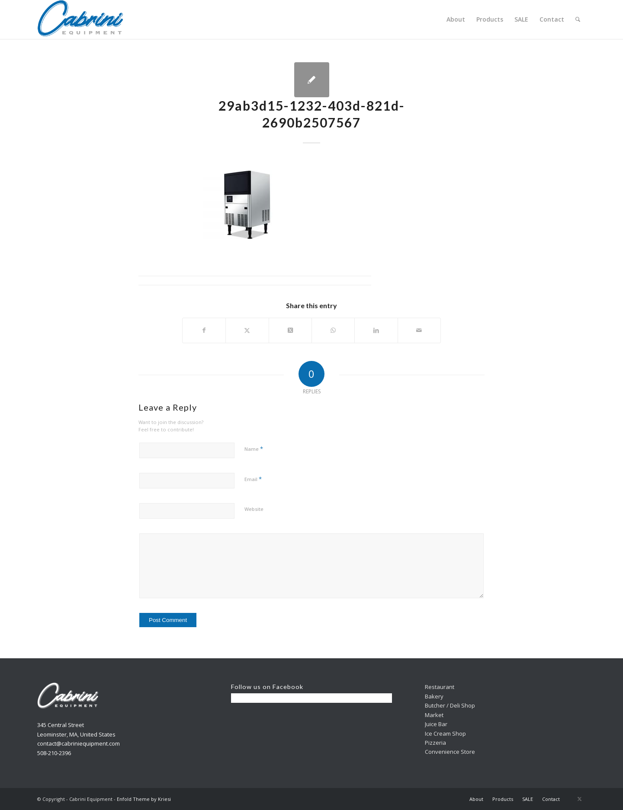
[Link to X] (579, 798)
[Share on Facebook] (204, 330)
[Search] (578, 19)
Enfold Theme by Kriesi (144, 799)
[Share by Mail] (419, 330)
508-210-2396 (54, 753)
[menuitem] (456, 19)
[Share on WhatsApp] (333, 330)
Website (253, 509)
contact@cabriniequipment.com (78, 743)
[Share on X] (247, 330)
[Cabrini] (80, 19)
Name (253, 449)
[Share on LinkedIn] (376, 330)
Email (253, 479)
